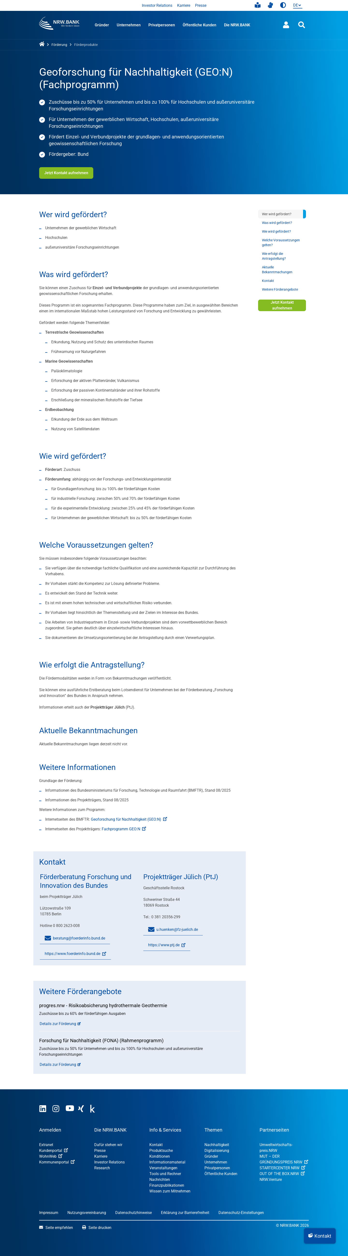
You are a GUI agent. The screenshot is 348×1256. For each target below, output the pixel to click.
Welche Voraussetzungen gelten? (281, 242)
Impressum (48, 1212)
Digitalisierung (216, 1150)
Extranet (46, 1144)
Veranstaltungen (163, 1168)
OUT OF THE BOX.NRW (282, 1173)
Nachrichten (159, 1179)
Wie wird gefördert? (276, 231)
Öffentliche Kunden (199, 25)
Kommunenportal (57, 1162)
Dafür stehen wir (108, 1144)
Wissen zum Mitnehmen (169, 1191)
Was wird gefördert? (277, 223)
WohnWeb (50, 1156)
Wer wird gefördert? (276, 214)
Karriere (183, 5)
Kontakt (268, 281)
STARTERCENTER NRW (282, 1168)
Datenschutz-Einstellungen (241, 1212)
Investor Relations (157, 5)
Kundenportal (53, 1150)
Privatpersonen (161, 25)
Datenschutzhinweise (133, 1212)
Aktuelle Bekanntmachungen (277, 269)
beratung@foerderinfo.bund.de (75, 938)
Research (102, 1168)
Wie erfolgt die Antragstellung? (274, 256)
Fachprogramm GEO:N (124, 829)
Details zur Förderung (58, 1023)
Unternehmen (129, 25)
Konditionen (159, 1156)
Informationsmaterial (167, 1162)
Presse (200, 5)
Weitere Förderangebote (280, 289)
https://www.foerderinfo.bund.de (73, 955)
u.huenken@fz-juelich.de (173, 929)
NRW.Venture (271, 1179)
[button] (320, 1236)
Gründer (102, 25)
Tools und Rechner (165, 1173)
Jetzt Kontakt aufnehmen (66, 173)
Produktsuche (161, 1150)
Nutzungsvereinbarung (86, 1212)
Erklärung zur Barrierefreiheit (185, 1212)
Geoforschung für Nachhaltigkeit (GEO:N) (129, 819)
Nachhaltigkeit (216, 1144)
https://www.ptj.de (164, 947)
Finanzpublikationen (166, 1185)
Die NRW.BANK (237, 25)
